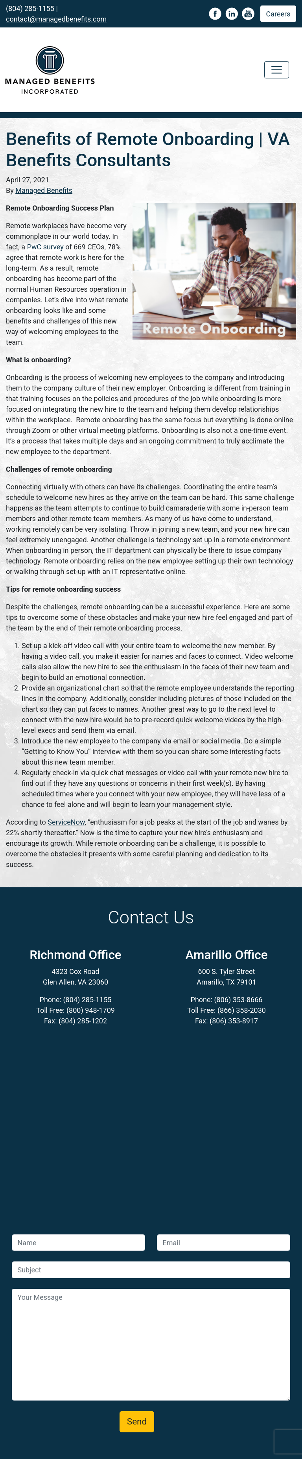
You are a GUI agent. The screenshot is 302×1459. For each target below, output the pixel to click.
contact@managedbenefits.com (56, 19)
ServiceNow (66, 822)
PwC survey (45, 247)
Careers (278, 14)
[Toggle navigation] (276, 70)
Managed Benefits (43, 190)
